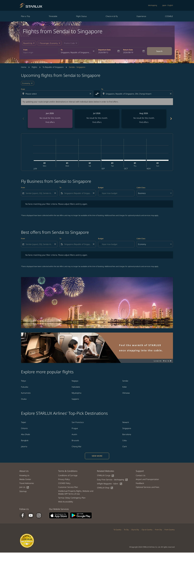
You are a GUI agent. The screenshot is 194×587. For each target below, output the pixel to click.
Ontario (24, 428)
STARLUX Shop (105, 487)
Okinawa (126, 393)
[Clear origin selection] (91, 94)
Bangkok (24, 440)
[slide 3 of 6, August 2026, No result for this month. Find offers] (144, 119)
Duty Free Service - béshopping (112, 479)
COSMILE (169, 16)
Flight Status (81, 16)
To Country (117, 529)
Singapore (126, 428)
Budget (100, 187)
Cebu (124, 440)
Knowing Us (24, 475)
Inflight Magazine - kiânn (109, 483)
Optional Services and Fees (147, 487)
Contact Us (140, 475)
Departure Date (104, 50)
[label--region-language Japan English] (167, 5)
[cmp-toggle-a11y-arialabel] (97, 93)
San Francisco (78, 422)
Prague (75, 428)
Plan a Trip (25, 16)
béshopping (152, 5)
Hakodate (76, 387)
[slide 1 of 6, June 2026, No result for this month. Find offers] (50, 119)
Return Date (128, 50)
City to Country (147, 529)
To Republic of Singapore (53, 67)
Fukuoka (24, 387)
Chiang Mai (76, 446)
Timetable (53, 16)
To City (126, 529)
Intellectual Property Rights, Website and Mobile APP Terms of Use (75, 492)
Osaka (24, 399)
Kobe (124, 387)
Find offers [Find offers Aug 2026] (143, 122)
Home (23, 67)
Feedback (140, 483)
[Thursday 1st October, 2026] (135, 160)
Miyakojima (76, 393)
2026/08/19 (128, 52)
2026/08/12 (103, 52)
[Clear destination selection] (171, 94)
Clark (124, 446)
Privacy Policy (64, 479)
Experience (141, 16)
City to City (135, 529)
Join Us (24, 487)
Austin (74, 434)
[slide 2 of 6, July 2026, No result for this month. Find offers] (97, 119)
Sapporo (75, 399)
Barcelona (126, 434)
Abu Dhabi (25, 434)
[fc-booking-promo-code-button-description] (69, 43)
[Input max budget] (117, 193)
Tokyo (23, 380)
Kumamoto (26, 393)
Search (159, 51)
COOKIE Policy (64, 483)
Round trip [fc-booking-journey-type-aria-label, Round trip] (27, 43)
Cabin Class (141, 187)
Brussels (75, 440)
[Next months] (171, 118)
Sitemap (23, 491)
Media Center (25, 479)
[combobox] (40, 52)
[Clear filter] (55, 193)
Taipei (23, 422)
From (25, 50)
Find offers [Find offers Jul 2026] (97, 122)
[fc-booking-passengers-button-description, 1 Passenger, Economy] (48, 43)
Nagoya (75, 380)
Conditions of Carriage (67, 475)
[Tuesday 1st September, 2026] (112, 160)
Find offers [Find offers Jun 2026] (50, 122)
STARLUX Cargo (105, 475)
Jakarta (24, 446)
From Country (169, 529)
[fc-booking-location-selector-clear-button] (94, 51)
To (62, 50)
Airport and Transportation (147, 479)
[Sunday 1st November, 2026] (158, 160)
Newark (125, 422)
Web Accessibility (65, 501)
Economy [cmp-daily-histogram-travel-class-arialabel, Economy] (26, 83)
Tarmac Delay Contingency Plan (71, 497)
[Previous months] (23, 118)
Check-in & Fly (112, 16)
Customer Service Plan (68, 487)
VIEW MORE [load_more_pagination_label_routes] (97, 456)
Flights (34, 67)
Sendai (125, 380)
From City (158, 529)
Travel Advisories (26, 483)
